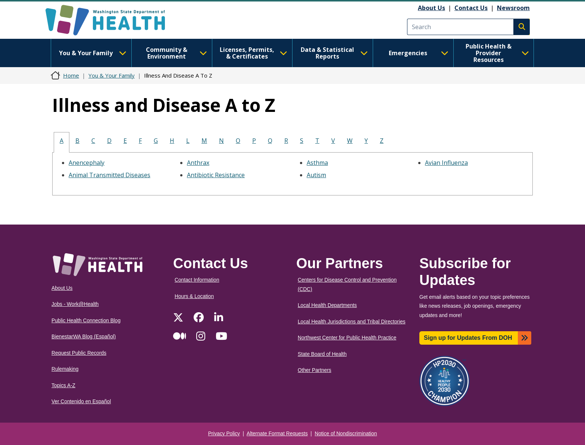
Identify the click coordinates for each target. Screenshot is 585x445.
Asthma (317, 163)
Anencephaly (86, 163)
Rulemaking (64, 369)
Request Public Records (78, 353)
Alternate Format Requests (277, 433)
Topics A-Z (63, 385)
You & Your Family (92, 53)
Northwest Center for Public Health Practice (347, 338)
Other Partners (314, 370)
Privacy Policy (224, 433)
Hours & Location (194, 296)
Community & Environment (176, 53)
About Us (431, 8)
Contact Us (471, 8)
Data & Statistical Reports (334, 53)
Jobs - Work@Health (74, 304)
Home (71, 75)
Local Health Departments (327, 305)
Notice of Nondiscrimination (346, 433)
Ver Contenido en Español (81, 401)
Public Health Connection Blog (86, 320)
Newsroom (513, 8)
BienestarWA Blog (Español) (83, 336)
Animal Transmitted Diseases (109, 175)
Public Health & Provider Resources (497, 53)
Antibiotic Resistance (216, 175)
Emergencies (418, 53)
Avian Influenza (446, 163)
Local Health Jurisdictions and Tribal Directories (352, 322)
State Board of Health (322, 354)
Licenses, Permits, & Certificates (253, 53)
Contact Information (197, 280)
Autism (316, 175)
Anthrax (198, 163)
